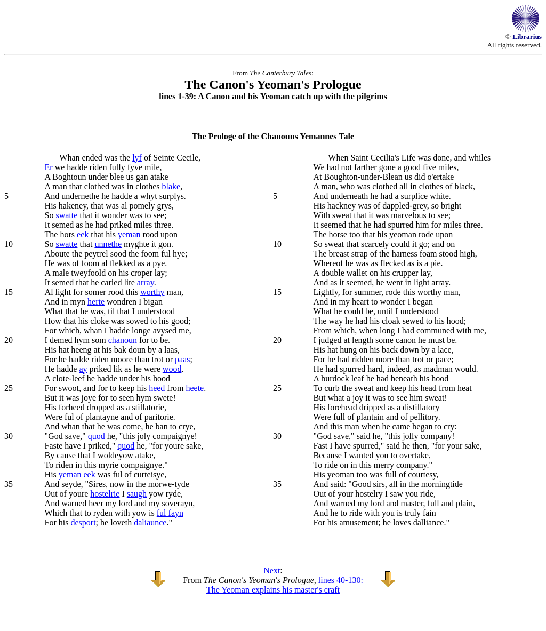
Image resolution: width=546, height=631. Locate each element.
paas (182, 359)
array (145, 282)
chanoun (122, 340)
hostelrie (104, 493)
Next (271, 570)
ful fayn (170, 512)
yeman (129, 234)
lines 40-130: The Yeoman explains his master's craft (284, 585)
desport (83, 522)
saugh (137, 493)
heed (157, 388)
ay (83, 368)
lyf (137, 157)
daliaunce (150, 522)
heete (195, 388)
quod (96, 436)
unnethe (108, 244)
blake (171, 186)
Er (49, 167)
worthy (152, 292)
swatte (67, 215)
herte (96, 301)
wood (172, 368)
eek (83, 234)
